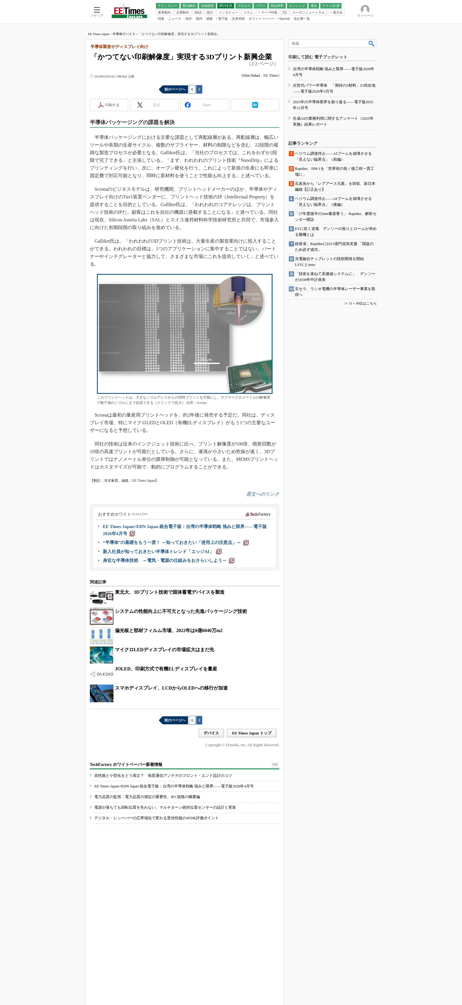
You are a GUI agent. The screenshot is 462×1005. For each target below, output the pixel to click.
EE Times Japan (98, 34)
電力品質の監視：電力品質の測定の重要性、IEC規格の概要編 (147, 797)
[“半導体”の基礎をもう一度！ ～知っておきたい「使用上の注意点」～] (176, 542)
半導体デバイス (124, 34)
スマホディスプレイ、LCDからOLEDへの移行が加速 (171, 687)
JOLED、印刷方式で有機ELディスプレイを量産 (166, 668)
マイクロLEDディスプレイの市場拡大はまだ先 (164, 649)
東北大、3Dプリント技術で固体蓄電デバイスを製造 (170, 592)
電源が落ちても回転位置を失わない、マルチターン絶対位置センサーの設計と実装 (165, 807)
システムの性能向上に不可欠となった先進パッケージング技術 (181, 611)
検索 (371, 43)
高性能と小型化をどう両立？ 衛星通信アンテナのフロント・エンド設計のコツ (163, 775)
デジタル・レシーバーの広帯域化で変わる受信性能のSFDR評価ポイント (156, 818)
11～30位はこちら (363, 303)
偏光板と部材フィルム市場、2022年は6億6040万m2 (168, 630)
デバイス (211, 733)
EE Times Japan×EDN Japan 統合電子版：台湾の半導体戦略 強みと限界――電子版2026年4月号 (174, 786)
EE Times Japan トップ (251, 733)
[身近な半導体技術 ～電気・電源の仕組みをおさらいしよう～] (168, 560)
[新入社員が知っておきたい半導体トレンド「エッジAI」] (162, 551)
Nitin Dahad (251, 75)
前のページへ (175, 89)
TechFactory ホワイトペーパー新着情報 (126, 764)
